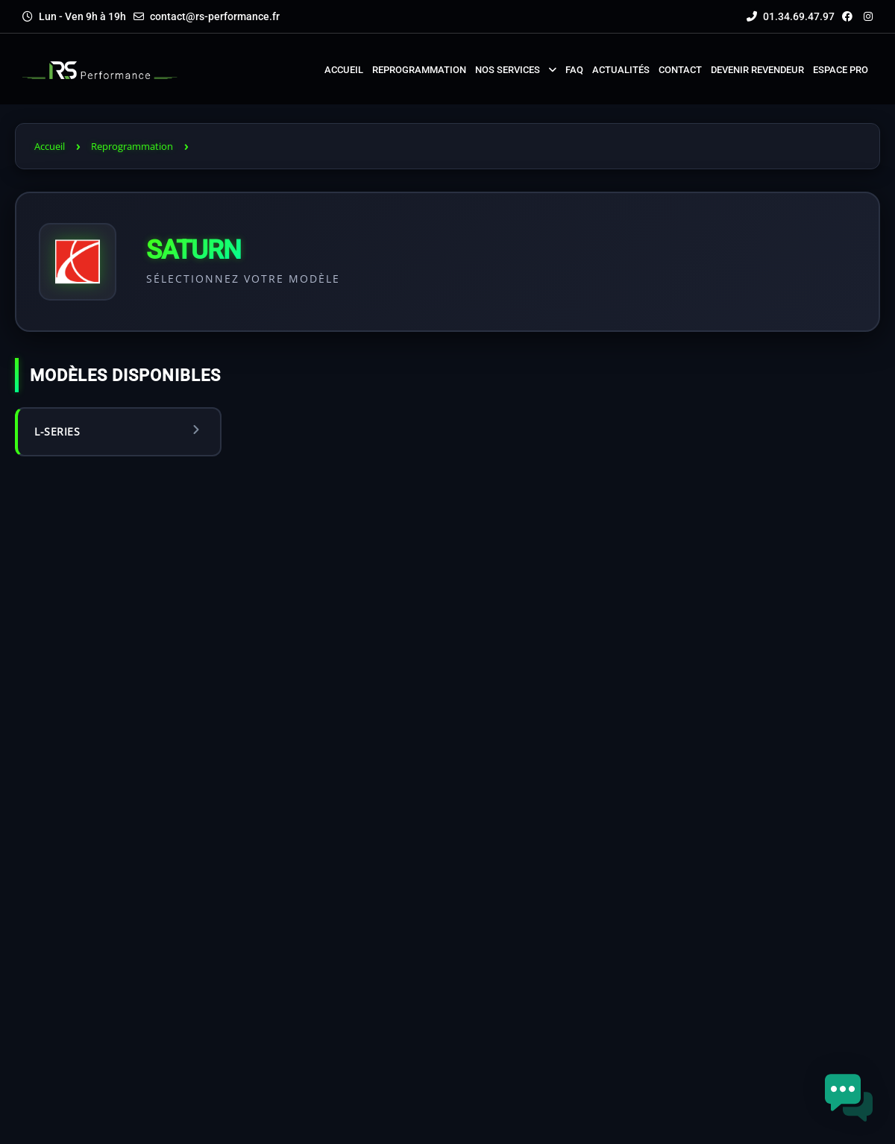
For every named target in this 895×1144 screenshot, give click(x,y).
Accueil (49, 146)
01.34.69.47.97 (791, 16)
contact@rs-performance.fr (215, 16)
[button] (849, 1098)
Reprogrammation (132, 146)
